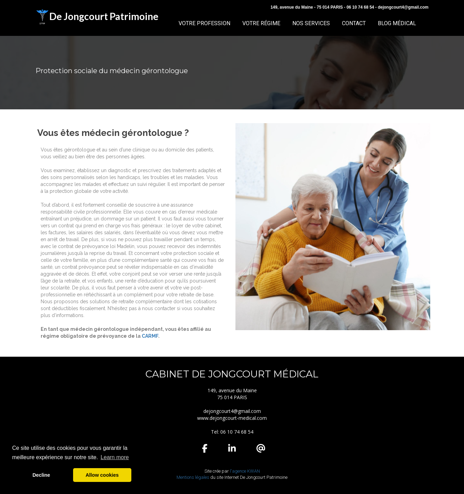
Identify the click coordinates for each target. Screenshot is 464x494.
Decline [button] (41, 475)
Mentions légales (192, 477)
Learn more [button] (115, 457)
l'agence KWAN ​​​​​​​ (245, 471)
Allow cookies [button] (102, 475)
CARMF (150, 336)
